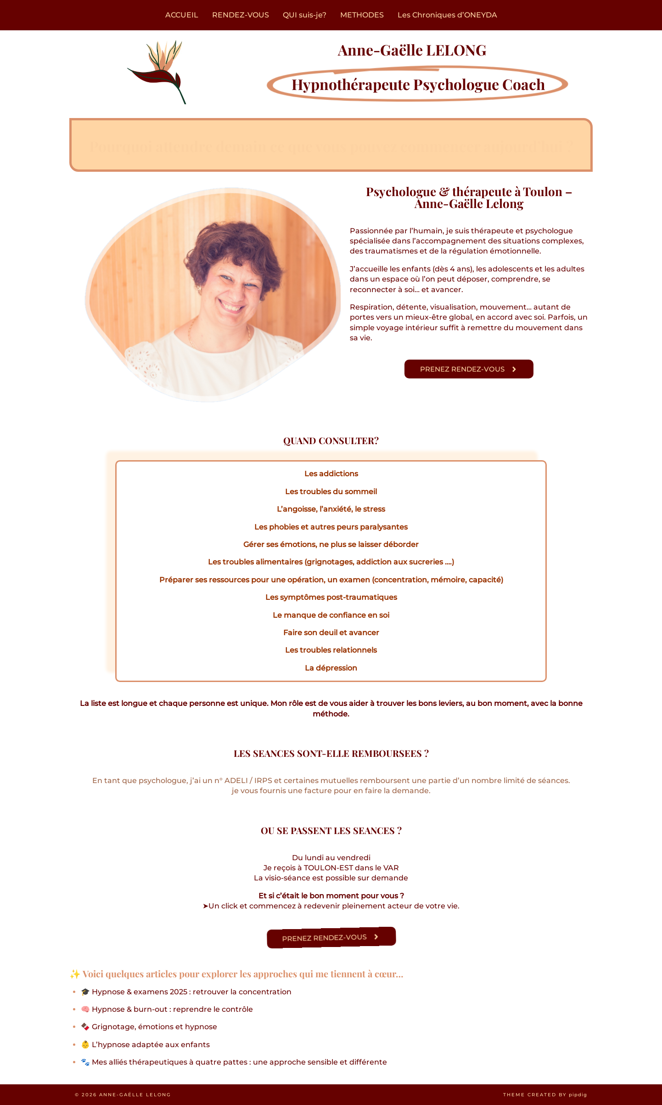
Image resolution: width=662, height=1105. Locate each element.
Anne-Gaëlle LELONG (135, 1095)
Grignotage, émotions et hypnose (154, 1026)
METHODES (362, 15)
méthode (330, 714)
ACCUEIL (181, 15)
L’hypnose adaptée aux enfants (151, 1044)
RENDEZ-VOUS (240, 15)
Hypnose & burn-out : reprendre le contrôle (172, 1009)
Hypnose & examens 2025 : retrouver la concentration (192, 991)
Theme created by (545, 1095)
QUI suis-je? (304, 15)
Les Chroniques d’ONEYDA (447, 15)
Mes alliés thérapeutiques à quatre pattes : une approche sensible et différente (239, 1062)
